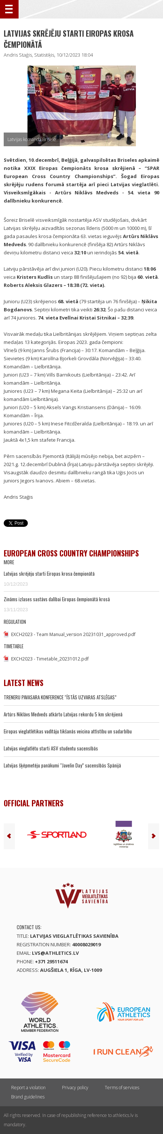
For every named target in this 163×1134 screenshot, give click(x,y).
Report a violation (28, 1087)
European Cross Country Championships (71, 553)
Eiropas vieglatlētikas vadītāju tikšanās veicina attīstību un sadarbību (68, 731)
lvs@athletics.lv (55, 953)
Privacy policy (75, 1087)
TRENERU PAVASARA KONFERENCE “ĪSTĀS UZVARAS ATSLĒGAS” (60, 697)
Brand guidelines (28, 1097)
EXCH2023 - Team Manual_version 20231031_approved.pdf (73, 634)
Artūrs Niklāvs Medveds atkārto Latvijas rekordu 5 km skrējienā (63, 714)
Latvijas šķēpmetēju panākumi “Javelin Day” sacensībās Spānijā (62, 765)
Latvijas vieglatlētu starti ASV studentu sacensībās (51, 748)
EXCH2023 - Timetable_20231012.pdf (50, 659)
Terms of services (122, 1087)
